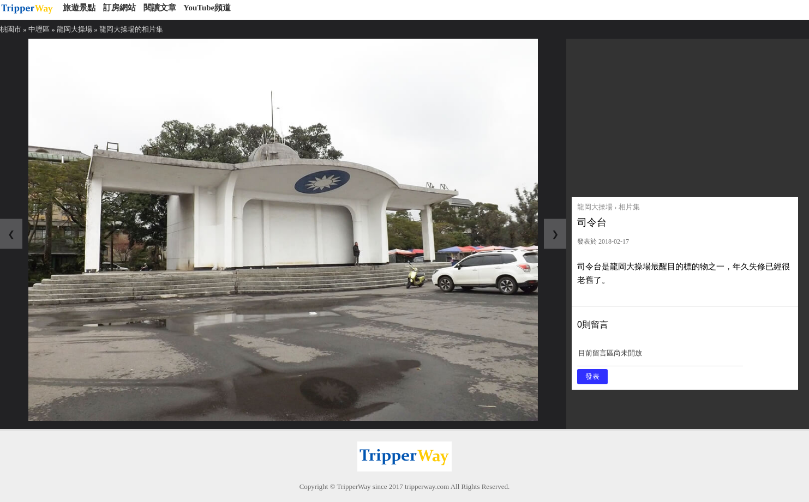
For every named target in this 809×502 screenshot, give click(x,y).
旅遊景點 (79, 7)
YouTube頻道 (207, 7)
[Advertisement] (685, 115)
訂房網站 (119, 7)
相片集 (629, 207)
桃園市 (10, 29)
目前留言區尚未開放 (660, 356)
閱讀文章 (159, 7)
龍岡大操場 (74, 29)
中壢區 (39, 29)
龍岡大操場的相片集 (131, 29)
